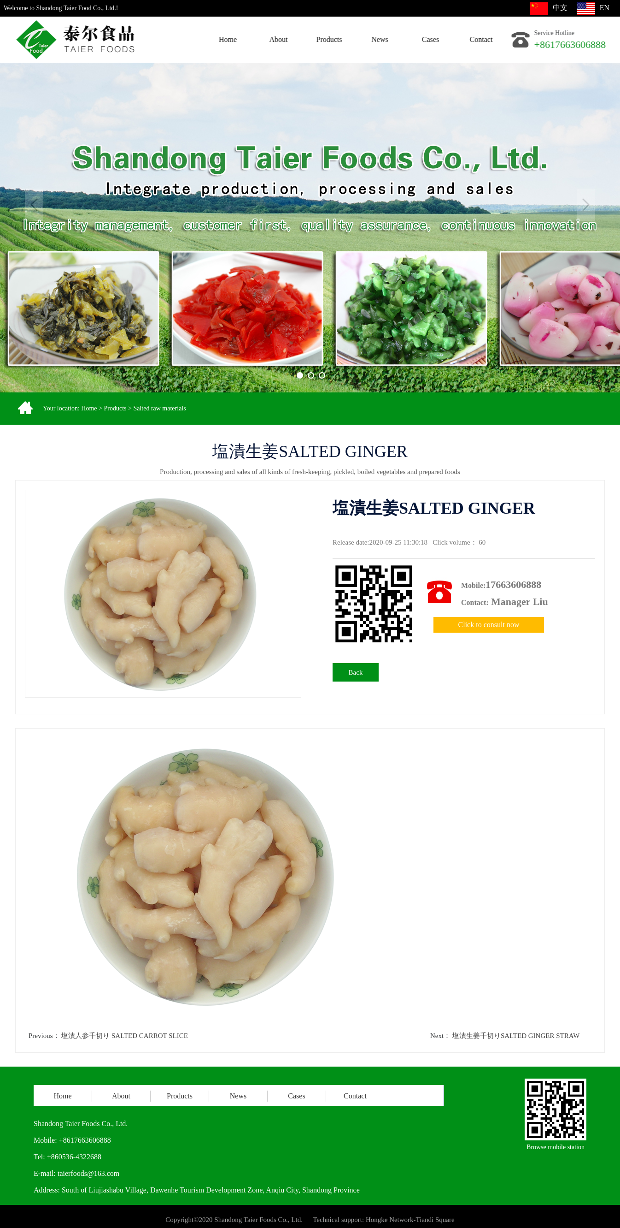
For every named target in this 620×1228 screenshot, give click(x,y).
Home (89, 408)
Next (586, 205)
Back (356, 672)
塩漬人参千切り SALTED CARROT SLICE (124, 1035)
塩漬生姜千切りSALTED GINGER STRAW (516, 1035)
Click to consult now (489, 625)
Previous (34, 205)
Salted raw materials (159, 408)
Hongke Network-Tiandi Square (410, 1222)
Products (115, 408)
